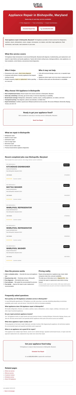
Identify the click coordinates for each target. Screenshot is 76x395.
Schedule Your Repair (38, 351)
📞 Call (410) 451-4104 (47, 28)
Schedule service (9, 377)
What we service (9, 373)
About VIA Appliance (10, 379)
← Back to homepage (9, 391)
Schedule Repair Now (29, 28)
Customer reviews (9, 375)
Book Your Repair (38, 120)
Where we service (9, 371)
